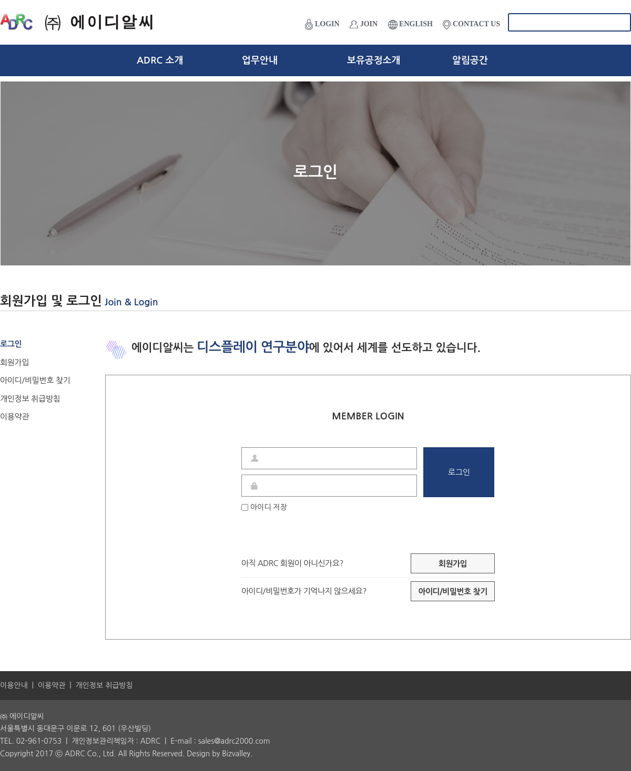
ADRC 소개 (160, 60)
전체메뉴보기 (615, 60)
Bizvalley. (237, 753)
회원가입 (14, 362)
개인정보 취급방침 (30, 399)
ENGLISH (410, 24)
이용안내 (14, 685)
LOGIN (322, 24)
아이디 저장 (264, 507)
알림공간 (470, 60)
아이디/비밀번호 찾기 (35, 380)
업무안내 (260, 60)
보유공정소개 (374, 60)
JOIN (364, 24)
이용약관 (14, 416)
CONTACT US (471, 24)
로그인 (11, 344)
